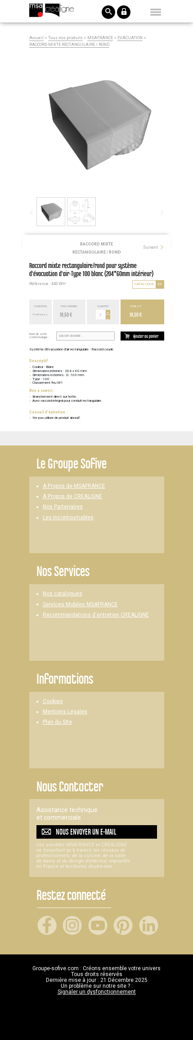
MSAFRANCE (100, 38)
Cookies (53, 701)
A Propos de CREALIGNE (72, 497)
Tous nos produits (65, 38)
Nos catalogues (62, 594)
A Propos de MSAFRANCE (74, 486)
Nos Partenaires (63, 507)
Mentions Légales (65, 712)
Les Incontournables (68, 518)
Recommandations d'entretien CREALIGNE (96, 615)
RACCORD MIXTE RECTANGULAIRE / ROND (69, 45)
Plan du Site (57, 722)
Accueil (36, 38)
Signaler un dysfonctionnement (97, 992)
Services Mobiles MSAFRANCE (80, 605)
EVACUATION (130, 38)
